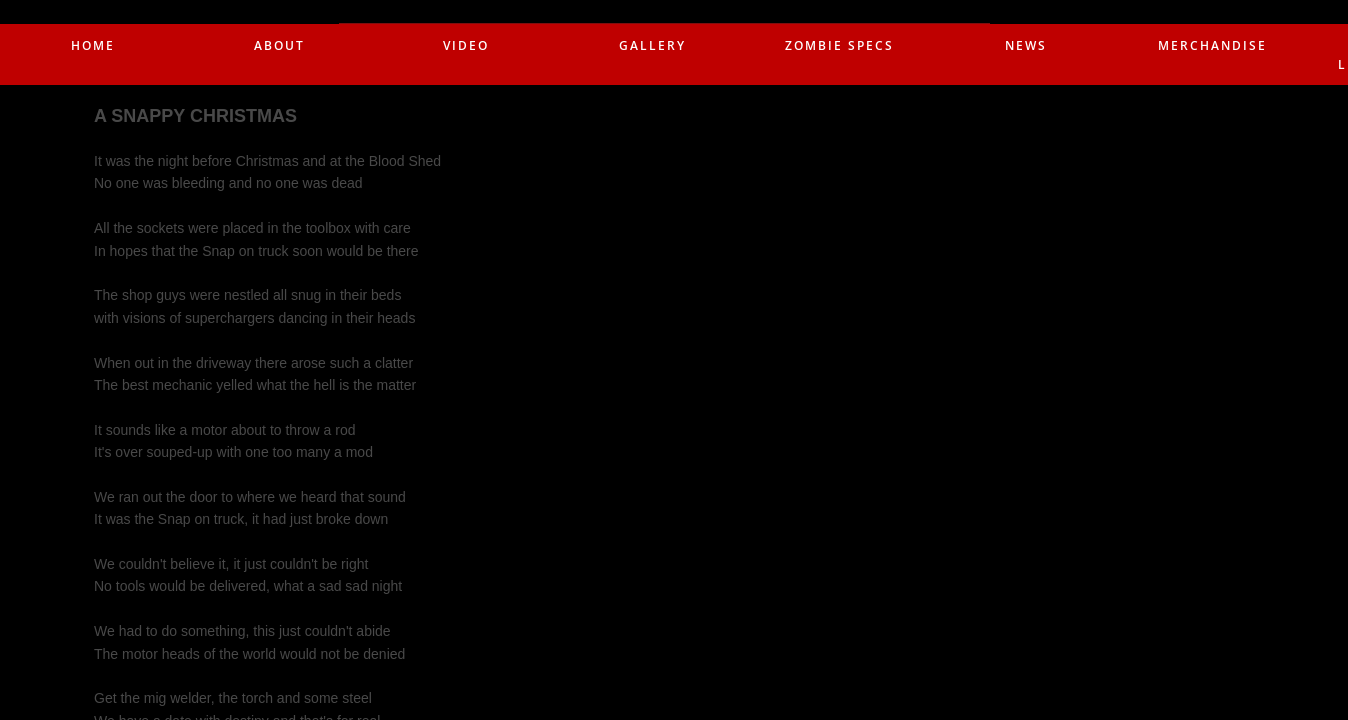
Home (93, 45)
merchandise (1212, 45)
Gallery (652, 45)
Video (466, 45)
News (1026, 45)
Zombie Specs (839, 45)
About (279, 45)
